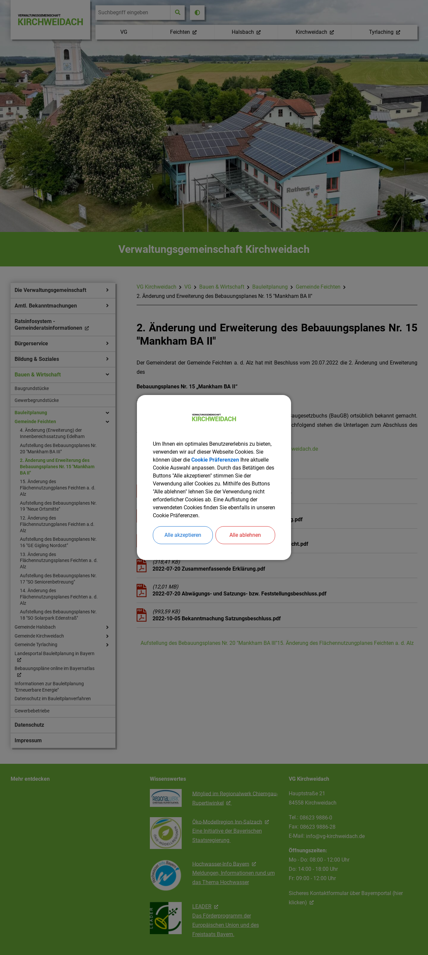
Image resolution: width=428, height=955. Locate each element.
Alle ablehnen (245, 535)
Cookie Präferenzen (215, 460)
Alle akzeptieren (182, 535)
